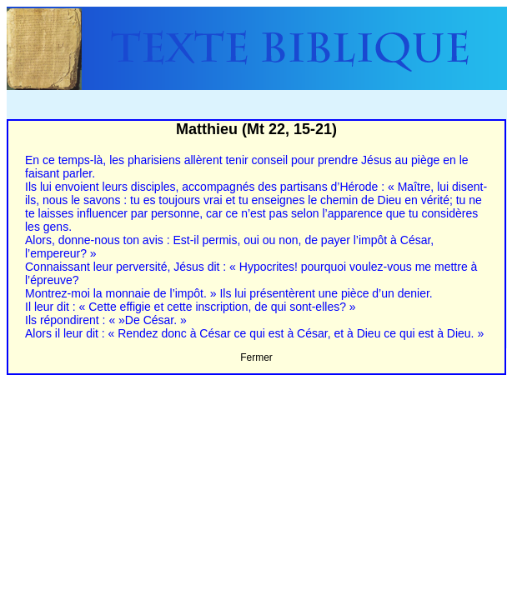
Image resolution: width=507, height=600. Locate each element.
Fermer (256, 357)
